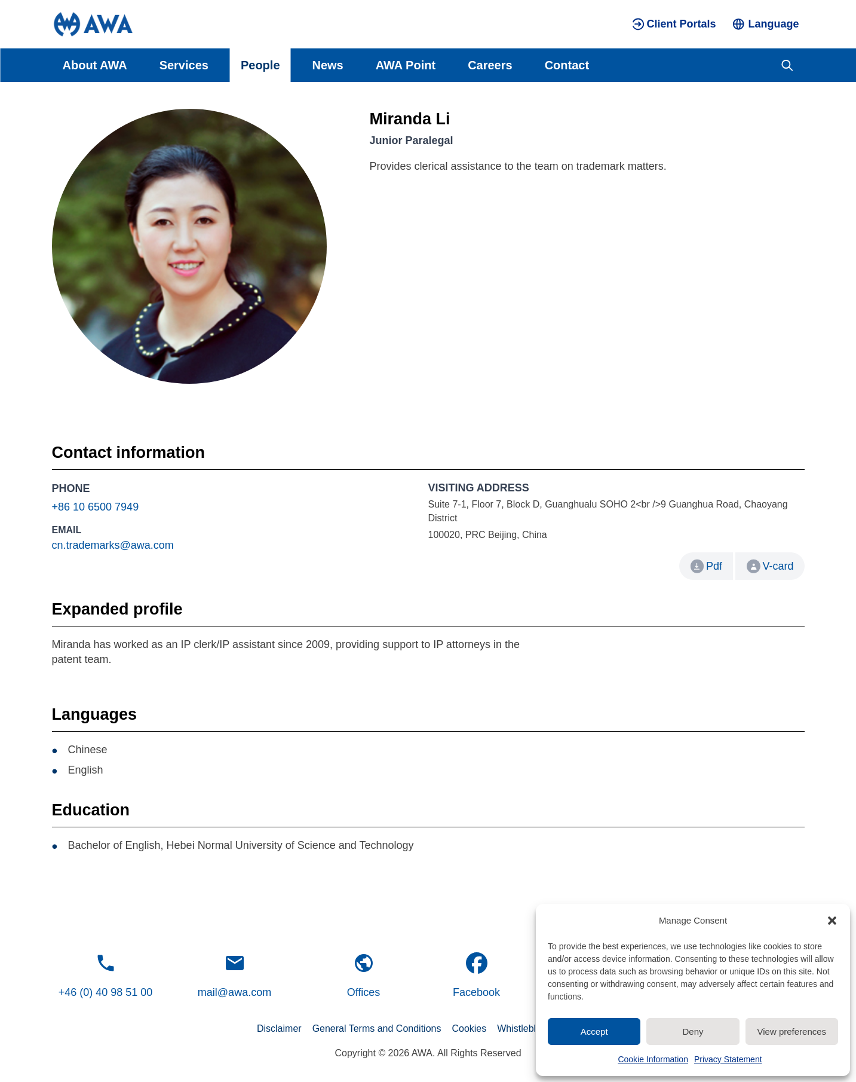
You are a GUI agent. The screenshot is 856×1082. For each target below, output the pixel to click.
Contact (567, 65)
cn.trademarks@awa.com (113, 545)
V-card (770, 566)
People (260, 65)
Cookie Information (653, 1059)
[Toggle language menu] (765, 24)
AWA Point (405, 65)
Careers (490, 65)
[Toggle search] (787, 65)
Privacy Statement (728, 1059)
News (327, 65)
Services (183, 65)
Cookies (469, 1028)
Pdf (714, 566)
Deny (692, 1031)
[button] (832, 921)
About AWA (95, 65)
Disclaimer (279, 1028)
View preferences (792, 1031)
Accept (594, 1031)
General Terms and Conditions (376, 1028)
